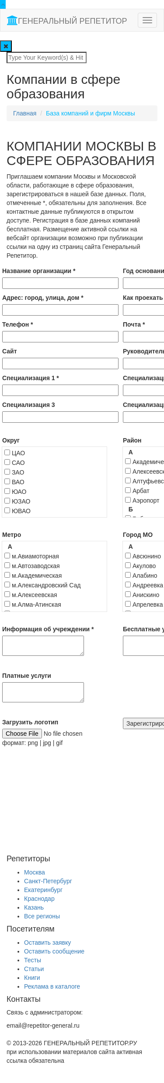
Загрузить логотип (30, 722)
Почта (134, 324)
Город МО (138, 534)
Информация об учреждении (48, 629)
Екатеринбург (43, 889)
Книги (32, 977)
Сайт (9, 351)
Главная (24, 113)
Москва (34, 872)
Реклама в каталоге (52, 986)
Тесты (32, 960)
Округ (11, 440)
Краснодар (39, 898)
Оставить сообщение (54, 951)
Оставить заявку (47, 942)
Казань (34, 907)
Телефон (17, 324)
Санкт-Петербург (48, 881)
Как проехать (143, 297)
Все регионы (42, 916)
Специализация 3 (28, 404)
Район (132, 440)
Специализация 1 (30, 377)
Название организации (38, 270)
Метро (11, 534)
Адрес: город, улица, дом (43, 297)
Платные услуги (26, 675)
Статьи (34, 968)
